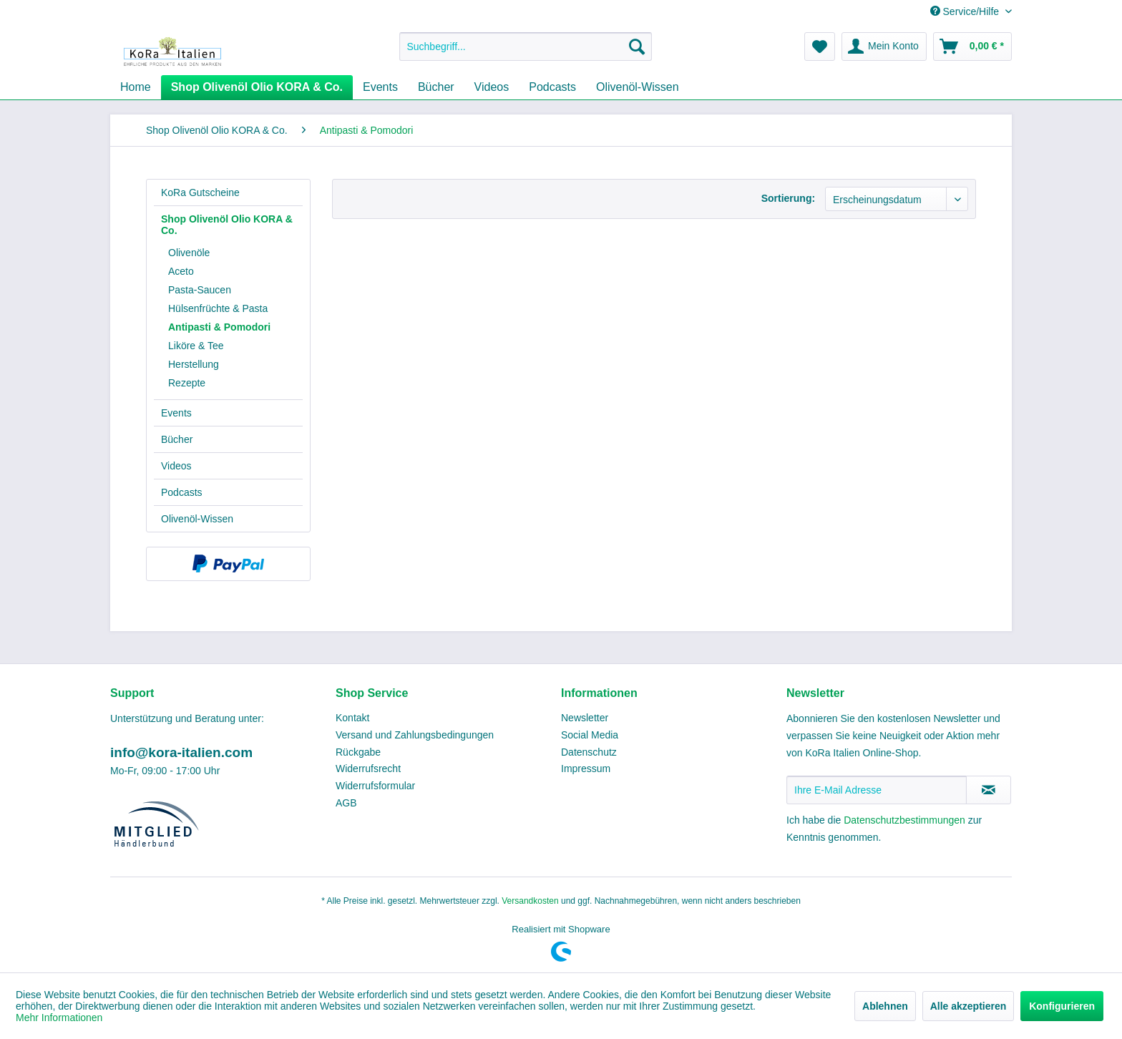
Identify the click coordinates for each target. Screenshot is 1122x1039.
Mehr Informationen (59, 1017)
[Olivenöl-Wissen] (637, 87)
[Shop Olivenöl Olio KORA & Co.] (257, 87)
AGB (346, 803)
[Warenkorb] (972, 46)
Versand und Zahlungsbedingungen (415, 735)
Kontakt (352, 717)
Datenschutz (589, 752)
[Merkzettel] (819, 46)
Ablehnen (885, 1006)
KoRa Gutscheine (200, 192)
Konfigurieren (1062, 1006)
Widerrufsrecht (368, 768)
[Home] (135, 87)
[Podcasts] (552, 87)
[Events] (380, 87)
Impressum (585, 768)
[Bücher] (436, 87)
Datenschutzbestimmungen (904, 820)
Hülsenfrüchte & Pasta (218, 308)
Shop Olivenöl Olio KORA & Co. (227, 224)
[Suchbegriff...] (525, 46)
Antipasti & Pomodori (219, 327)
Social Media (589, 735)
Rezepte (186, 383)
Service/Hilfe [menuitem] (966, 11)
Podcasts (182, 492)
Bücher (176, 439)
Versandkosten (530, 901)
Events (176, 413)
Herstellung (193, 364)
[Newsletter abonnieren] (988, 790)
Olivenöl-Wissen (197, 519)
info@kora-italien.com (181, 752)
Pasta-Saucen (199, 290)
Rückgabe (358, 752)
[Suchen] (637, 46)
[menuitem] (525, 46)
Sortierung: (788, 198)
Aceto (181, 271)
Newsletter (584, 717)
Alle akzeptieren (968, 1006)
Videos (176, 466)
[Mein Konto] (884, 46)
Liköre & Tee (196, 345)
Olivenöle (189, 252)
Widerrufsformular (375, 785)
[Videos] (491, 87)
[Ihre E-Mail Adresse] (876, 790)
